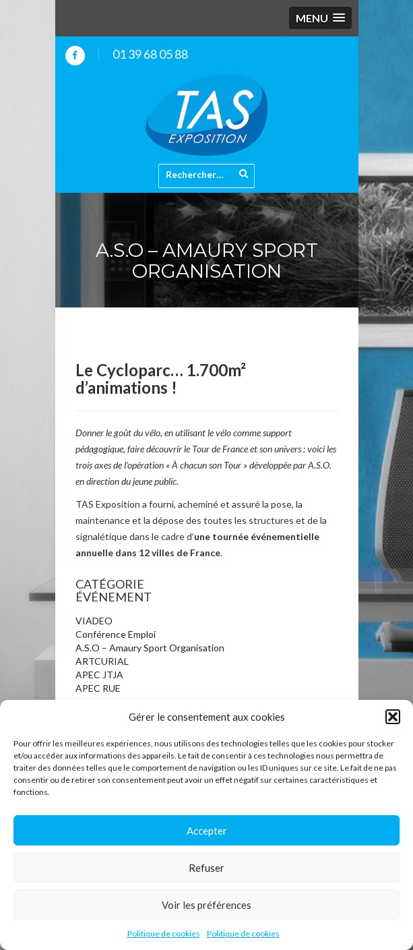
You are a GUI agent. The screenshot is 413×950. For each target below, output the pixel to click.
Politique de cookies (163, 933)
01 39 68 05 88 (150, 54)
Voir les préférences (206, 905)
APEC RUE (98, 688)
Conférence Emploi (115, 634)
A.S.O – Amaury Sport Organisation (149, 647)
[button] (393, 716)
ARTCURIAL (102, 661)
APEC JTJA (99, 674)
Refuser (206, 868)
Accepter (207, 831)
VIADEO (94, 620)
